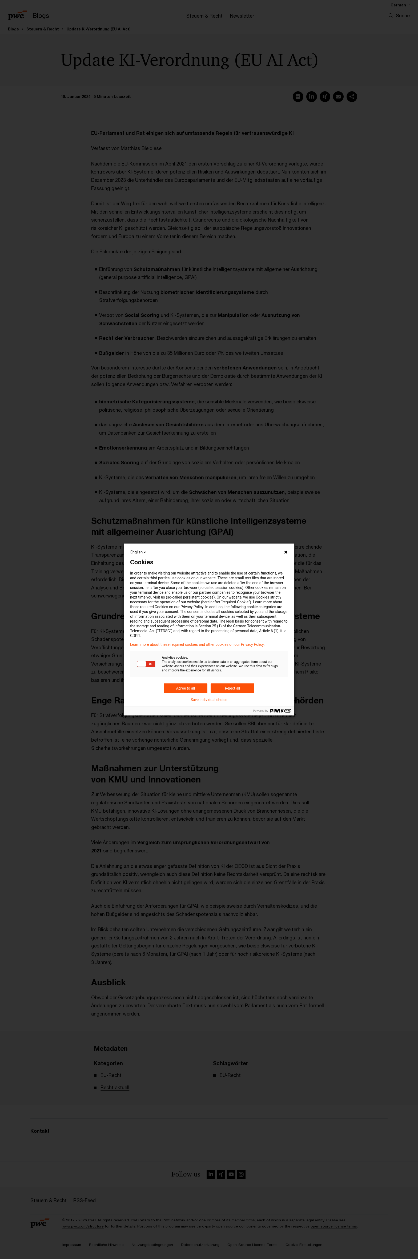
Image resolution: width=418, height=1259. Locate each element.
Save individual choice (209, 700)
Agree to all (185, 688)
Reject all (232, 688)
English (138, 552)
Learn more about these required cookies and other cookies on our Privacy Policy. (197, 644)
